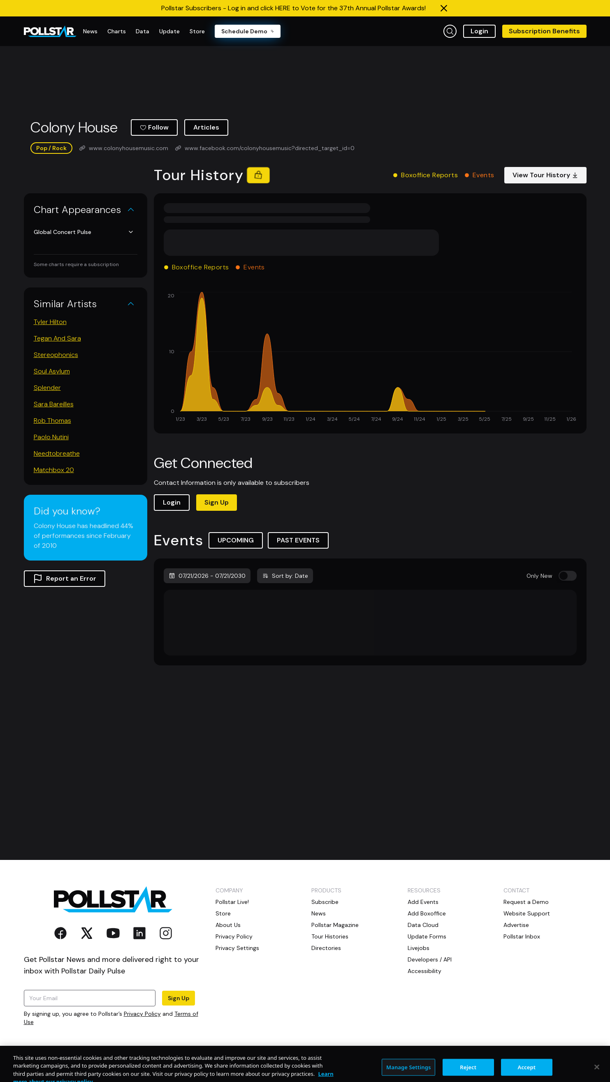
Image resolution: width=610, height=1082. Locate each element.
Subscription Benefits (544, 31)
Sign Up (216, 502)
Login (479, 31)
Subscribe (325, 902)
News (318, 913)
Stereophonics (56, 354)
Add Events (423, 902)
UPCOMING (236, 540)
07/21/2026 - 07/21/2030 (207, 575)
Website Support (526, 913)
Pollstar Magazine (335, 925)
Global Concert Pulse (84, 232)
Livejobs (418, 948)
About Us (228, 925)
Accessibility (424, 971)
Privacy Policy (142, 1013)
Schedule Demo (247, 31)
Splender (47, 387)
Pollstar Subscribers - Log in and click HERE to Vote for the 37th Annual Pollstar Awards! (293, 8)
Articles (206, 127)
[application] (370, 358)
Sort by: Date (285, 575)
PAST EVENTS (298, 540)
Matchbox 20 (54, 470)
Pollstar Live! (232, 902)
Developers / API (430, 959)
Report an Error (64, 579)
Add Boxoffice (427, 913)
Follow (154, 127)
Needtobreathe (57, 453)
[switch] (568, 576)
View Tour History (545, 175)
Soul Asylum (52, 371)
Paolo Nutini (51, 437)
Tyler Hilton (50, 321)
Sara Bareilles (54, 404)
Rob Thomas (52, 420)
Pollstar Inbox (521, 936)
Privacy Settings (237, 948)
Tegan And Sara (57, 338)
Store (223, 913)
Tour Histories (329, 936)
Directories (326, 948)
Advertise (516, 925)
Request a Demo (526, 902)
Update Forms (427, 936)
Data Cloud (423, 925)
